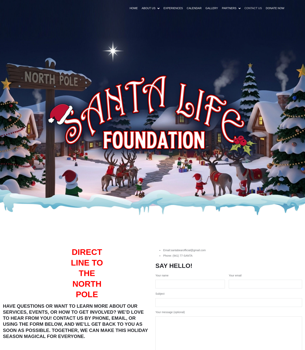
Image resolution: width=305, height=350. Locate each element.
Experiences (173, 8)
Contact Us (253, 8)
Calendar (194, 8)
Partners (229, 8)
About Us (148, 8)
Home (134, 8)
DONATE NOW (275, 8)
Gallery (211, 8)
